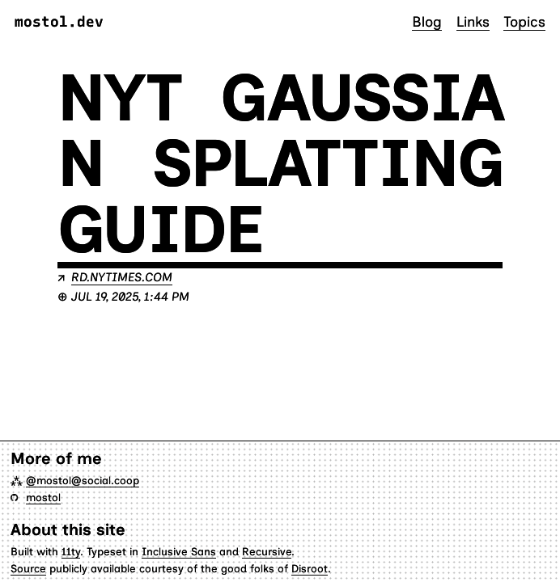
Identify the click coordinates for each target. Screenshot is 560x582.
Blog (427, 21)
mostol (43, 497)
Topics (524, 21)
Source (28, 568)
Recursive (266, 551)
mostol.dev (59, 22)
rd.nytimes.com (121, 277)
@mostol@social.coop (82, 480)
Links (473, 21)
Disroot (309, 568)
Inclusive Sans (179, 551)
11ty (71, 551)
